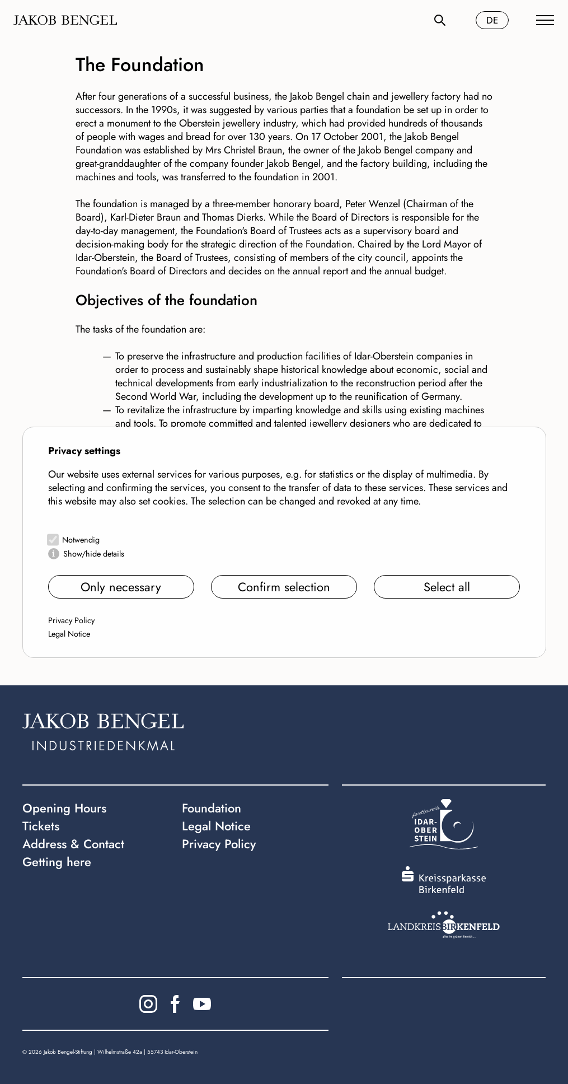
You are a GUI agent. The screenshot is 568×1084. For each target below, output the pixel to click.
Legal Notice (69, 633)
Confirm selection (284, 587)
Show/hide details (93, 553)
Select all (447, 587)
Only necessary (121, 587)
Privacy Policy (71, 620)
